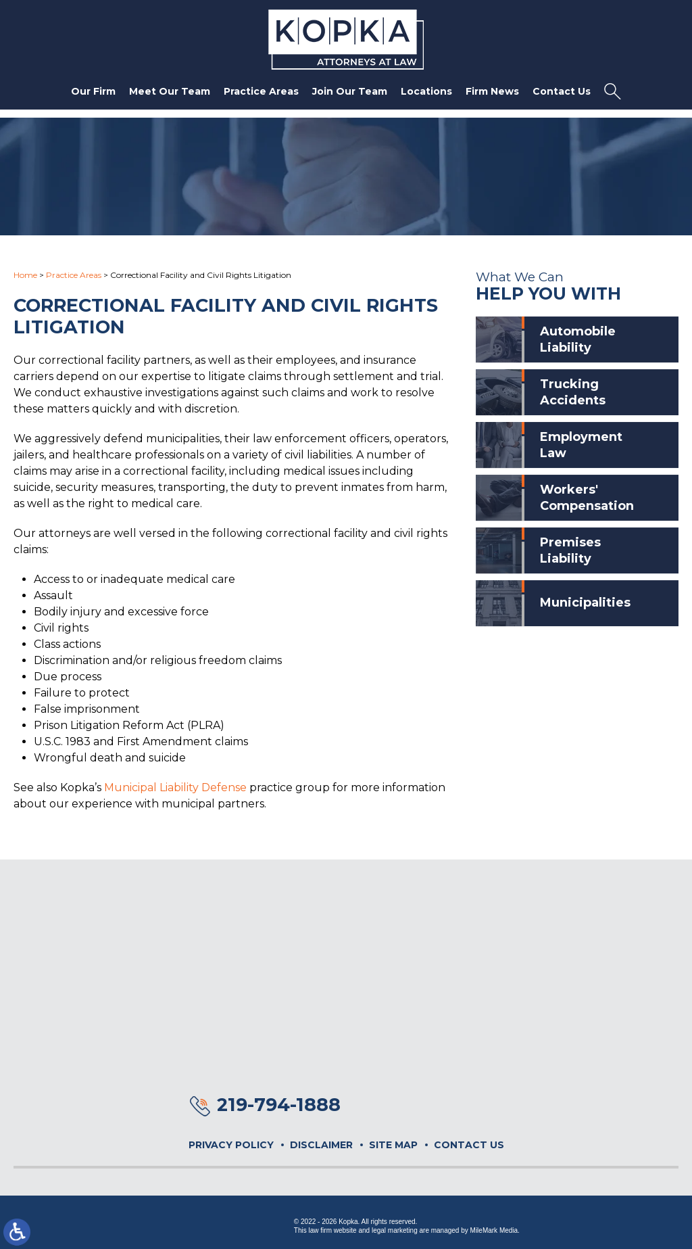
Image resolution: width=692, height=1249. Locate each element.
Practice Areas (261, 91)
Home (25, 275)
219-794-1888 (279, 1104)
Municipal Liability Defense (175, 787)
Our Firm (93, 91)
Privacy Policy (231, 1145)
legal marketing (395, 1230)
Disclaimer (321, 1145)
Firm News (492, 91)
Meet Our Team (169, 91)
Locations (426, 91)
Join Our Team (349, 91)
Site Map (393, 1145)
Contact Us (562, 91)
